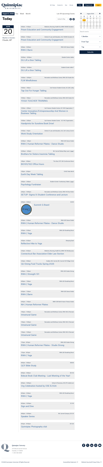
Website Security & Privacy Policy (91, 462)
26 (81, 18)
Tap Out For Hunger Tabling (33, 91)
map (72, 151)
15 (99, 22)
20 (93, 24)
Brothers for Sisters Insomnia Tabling (38, 154)
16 (81, 24)
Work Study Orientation (32, 134)
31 (96, 18)
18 (87, 24)
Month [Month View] (28, 13)
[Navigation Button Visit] (80, 5)
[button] (81, 13)
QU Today (52, 5)
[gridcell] (84, 20)
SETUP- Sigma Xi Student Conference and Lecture (44, 195)
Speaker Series (28, 417)
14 (96, 22)
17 (84, 24)
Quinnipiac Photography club (34, 427)
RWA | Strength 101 (30, 274)
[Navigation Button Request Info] (89, 5)
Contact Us (60, 5)
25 (87, 26)
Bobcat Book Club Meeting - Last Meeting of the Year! (45, 376)
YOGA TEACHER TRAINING (34, 101)
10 (84, 22)
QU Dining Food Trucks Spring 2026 (37, 264)
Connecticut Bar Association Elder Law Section (42, 254)
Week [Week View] (22, 13)
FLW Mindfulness (29, 81)
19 (90, 24)
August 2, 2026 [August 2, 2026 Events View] (8, 13)
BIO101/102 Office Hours (32, 164)
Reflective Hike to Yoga (31, 244)
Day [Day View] (17, 13)
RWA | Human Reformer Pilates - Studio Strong (42, 345)
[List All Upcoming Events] (65, 13)
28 (87, 18)
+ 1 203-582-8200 (17, 453)
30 (93, 18)
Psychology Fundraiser (31, 185)
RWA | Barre (26, 50)
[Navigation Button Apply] (98, 5)
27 (84, 18)
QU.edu (71, 5)
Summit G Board (41, 205)
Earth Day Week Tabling (32, 174)
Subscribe (90, 52)
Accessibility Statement (70, 462)
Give (66, 5)
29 (90, 18)
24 (84, 26)
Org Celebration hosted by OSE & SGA (39, 386)
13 (93, 22)
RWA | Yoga (26, 233)
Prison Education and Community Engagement (42, 30)
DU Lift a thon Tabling (31, 60)
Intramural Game (28, 315)
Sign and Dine (27, 406)
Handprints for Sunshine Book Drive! (37, 124)
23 (81, 26)
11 (87, 22)
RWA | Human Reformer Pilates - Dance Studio (42, 144)
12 (90, 22)
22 (100, 24)
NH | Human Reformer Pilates (34, 305)
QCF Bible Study (28, 366)
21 (96, 24)
